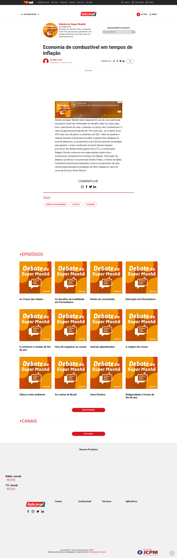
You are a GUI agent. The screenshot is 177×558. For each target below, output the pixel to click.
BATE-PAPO (138, 2)
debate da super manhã (56, 204)
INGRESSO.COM (43, 2)
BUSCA (125, 2)
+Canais (28, 421)
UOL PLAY (80, 2)
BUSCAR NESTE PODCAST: (119, 28)
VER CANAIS (88, 434)
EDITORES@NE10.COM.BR (96, 552)
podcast (76, 204)
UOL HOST (54, 2)
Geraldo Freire (56, 60)
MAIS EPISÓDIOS (88, 410)
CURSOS (72, 2)
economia (90, 204)
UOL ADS (89, 2)
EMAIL (149, 2)
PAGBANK (63, 2)
